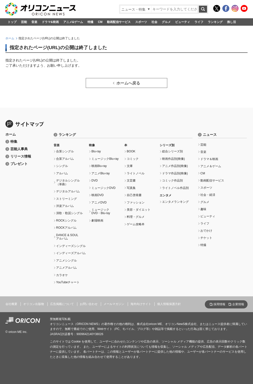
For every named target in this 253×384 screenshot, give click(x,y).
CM (100, 22)
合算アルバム (65, 159)
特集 (13, 141)
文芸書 (131, 180)
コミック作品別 (172, 180)
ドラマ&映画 (50, 22)
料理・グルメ (136, 217)
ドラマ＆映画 (209, 159)
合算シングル (65, 151)
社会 (154, 22)
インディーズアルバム (71, 253)
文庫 (130, 166)
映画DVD (97, 195)
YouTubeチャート (68, 282)
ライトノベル (136, 173)
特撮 (90, 22)
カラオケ (62, 275)
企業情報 (238, 304)
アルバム (62, 173)
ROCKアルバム (66, 227)
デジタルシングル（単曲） (68, 182)
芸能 (24, 22)
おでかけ (206, 230)
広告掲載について (62, 304)
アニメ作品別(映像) (175, 166)
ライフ (198, 22)
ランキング (215, 22)
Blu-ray (96, 151)
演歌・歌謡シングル (69, 213)
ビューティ (182, 22)
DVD (94, 180)
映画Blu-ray (99, 166)
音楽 (34, 22)
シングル (62, 166)
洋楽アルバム (65, 206)
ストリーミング (66, 199)
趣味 (203, 209)
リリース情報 (20, 156)
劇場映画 (97, 220)
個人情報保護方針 (169, 304)
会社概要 (11, 304)
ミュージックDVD (103, 188)
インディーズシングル (71, 246)
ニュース (210, 135)
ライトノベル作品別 (175, 188)
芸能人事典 (19, 149)
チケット (206, 237)
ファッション (136, 202)
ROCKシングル (66, 220)
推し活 (231, 22)
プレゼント (19, 164)
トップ (12, 22)
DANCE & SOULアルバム (67, 236)
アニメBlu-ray (100, 173)
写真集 (131, 188)
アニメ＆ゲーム (210, 166)
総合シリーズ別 (172, 151)
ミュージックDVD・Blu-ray (100, 211)
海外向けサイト (140, 304)
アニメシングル (66, 260)
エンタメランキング (175, 201)
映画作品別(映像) (173, 159)
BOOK (131, 151)
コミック (133, 159)
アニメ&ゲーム (73, 22)
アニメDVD (98, 202)
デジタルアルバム (68, 191)
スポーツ (141, 22)
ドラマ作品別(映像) (175, 173)
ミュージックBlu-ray (105, 159)
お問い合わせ (89, 304)
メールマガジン (114, 304)
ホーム (9, 38)
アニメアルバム (66, 267)
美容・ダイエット (138, 209)
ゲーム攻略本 (136, 224)
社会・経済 (207, 194)
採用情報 (219, 304)
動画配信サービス (119, 22)
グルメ (166, 22)
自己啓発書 (134, 195)
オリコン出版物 (33, 304)
